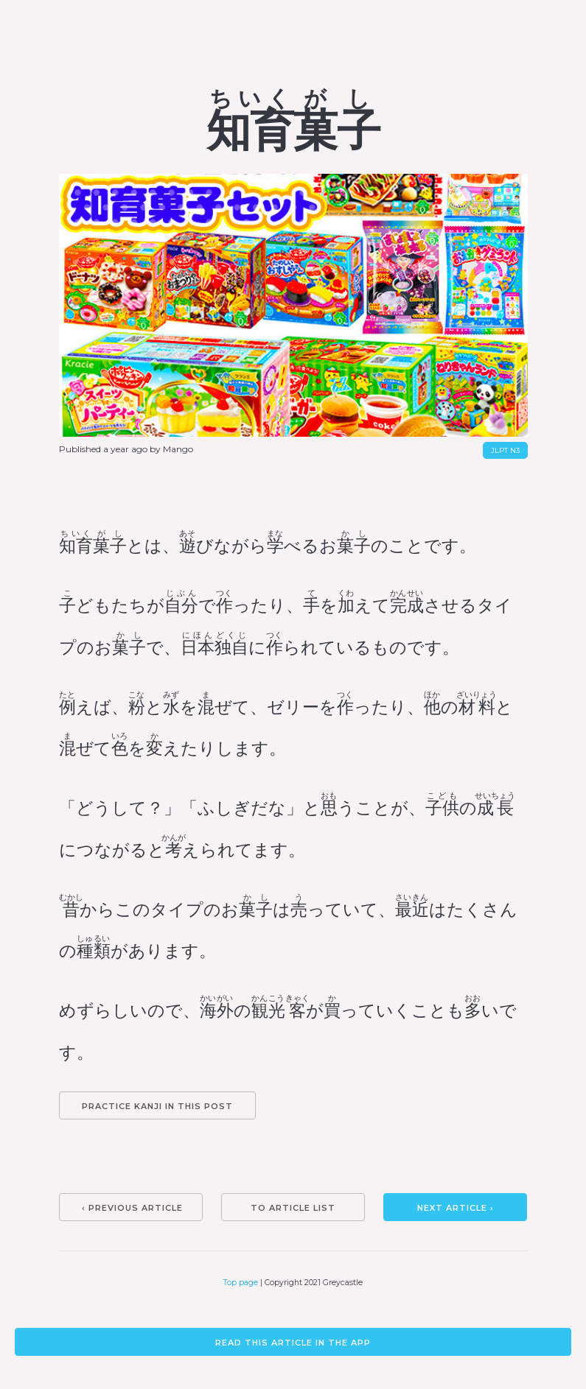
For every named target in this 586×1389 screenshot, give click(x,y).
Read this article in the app (293, 1342)
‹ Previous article (132, 1208)
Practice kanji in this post (157, 1106)
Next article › (455, 1208)
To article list (293, 1208)
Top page (240, 1282)
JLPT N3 (505, 450)
